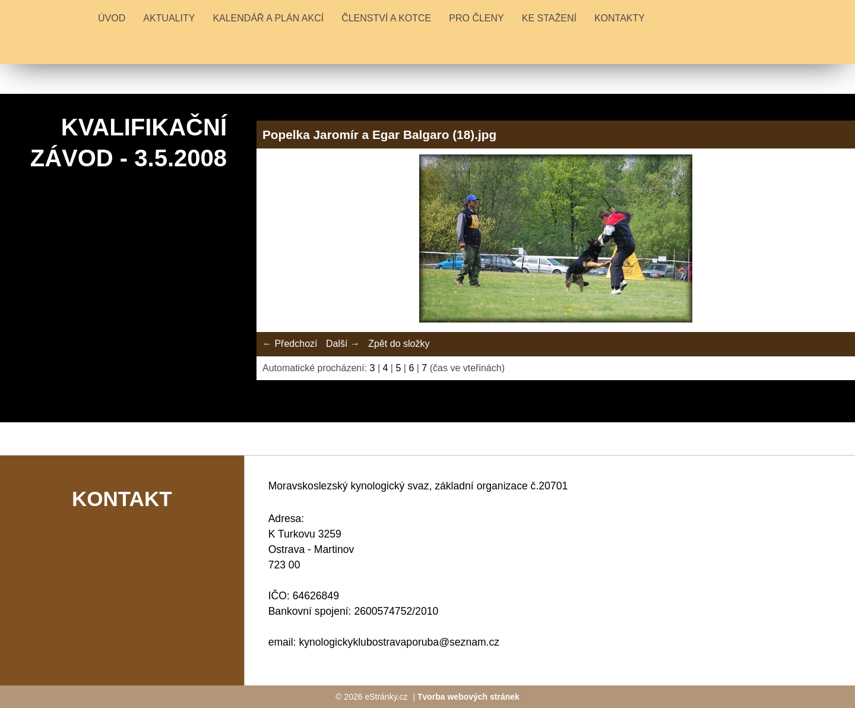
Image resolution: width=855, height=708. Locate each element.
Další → (343, 344)
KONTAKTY (619, 18)
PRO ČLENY (476, 18)
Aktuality (169, 18)
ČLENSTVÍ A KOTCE (386, 18)
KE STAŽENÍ (549, 18)
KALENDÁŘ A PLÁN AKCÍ (268, 18)
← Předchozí (289, 344)
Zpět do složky (398, 344)
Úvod (111, 18)
